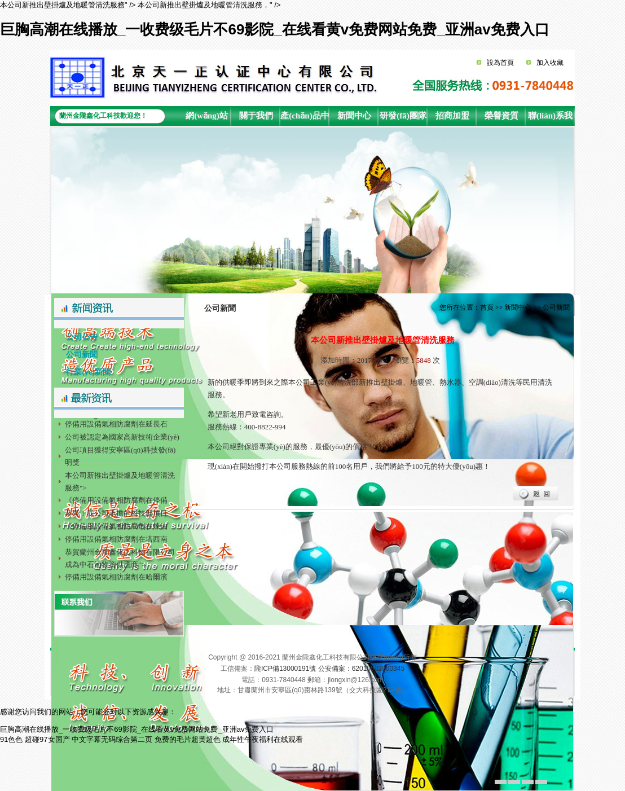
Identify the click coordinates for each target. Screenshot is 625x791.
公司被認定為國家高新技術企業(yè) (122, 437)
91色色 (11, 739)
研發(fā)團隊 (403, 115)
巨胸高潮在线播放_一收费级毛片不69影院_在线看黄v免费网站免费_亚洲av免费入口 (274, 29)
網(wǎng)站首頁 (207, 118)
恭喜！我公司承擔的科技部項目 (116, 513)
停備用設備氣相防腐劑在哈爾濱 (116, 577)
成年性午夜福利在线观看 (262, 739)
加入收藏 (550, 63)
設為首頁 (500, 63)
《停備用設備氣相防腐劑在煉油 (116, 526)
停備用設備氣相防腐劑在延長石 (116, 424)
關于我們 (256, 115)
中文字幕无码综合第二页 (112, 739)
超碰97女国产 (47, 739)
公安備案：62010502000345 (361, 669)
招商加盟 (452, 115)
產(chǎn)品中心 (304, 118)
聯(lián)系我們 (550, 118)
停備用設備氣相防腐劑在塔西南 (116, 539)
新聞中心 (354, 115)
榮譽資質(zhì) (501, 118)
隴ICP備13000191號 (285, 669)
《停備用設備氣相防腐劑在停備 (116, 500)
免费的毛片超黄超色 (188, 739)
